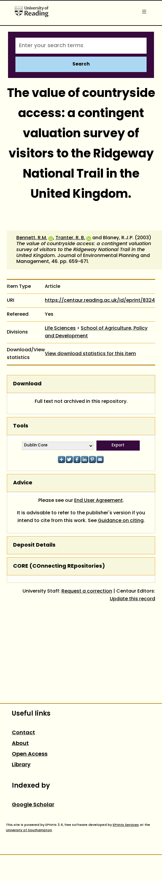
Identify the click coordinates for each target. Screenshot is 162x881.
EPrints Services (126, 825)
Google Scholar (33, 805)
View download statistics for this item (90, 354)
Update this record (132, 599)
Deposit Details (34, 545)
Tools (20, 426)
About (20, 743)
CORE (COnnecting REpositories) (59, 566)
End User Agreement (98, 501)
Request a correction (86, 591)
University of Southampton (29, 830)
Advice (22, 483)
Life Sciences (60, 328)
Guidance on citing (121, 521)
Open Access (29, 754)
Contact (23, 733)
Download (27, 384)
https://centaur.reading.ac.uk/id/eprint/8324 (100, 300)
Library (21, 765)
